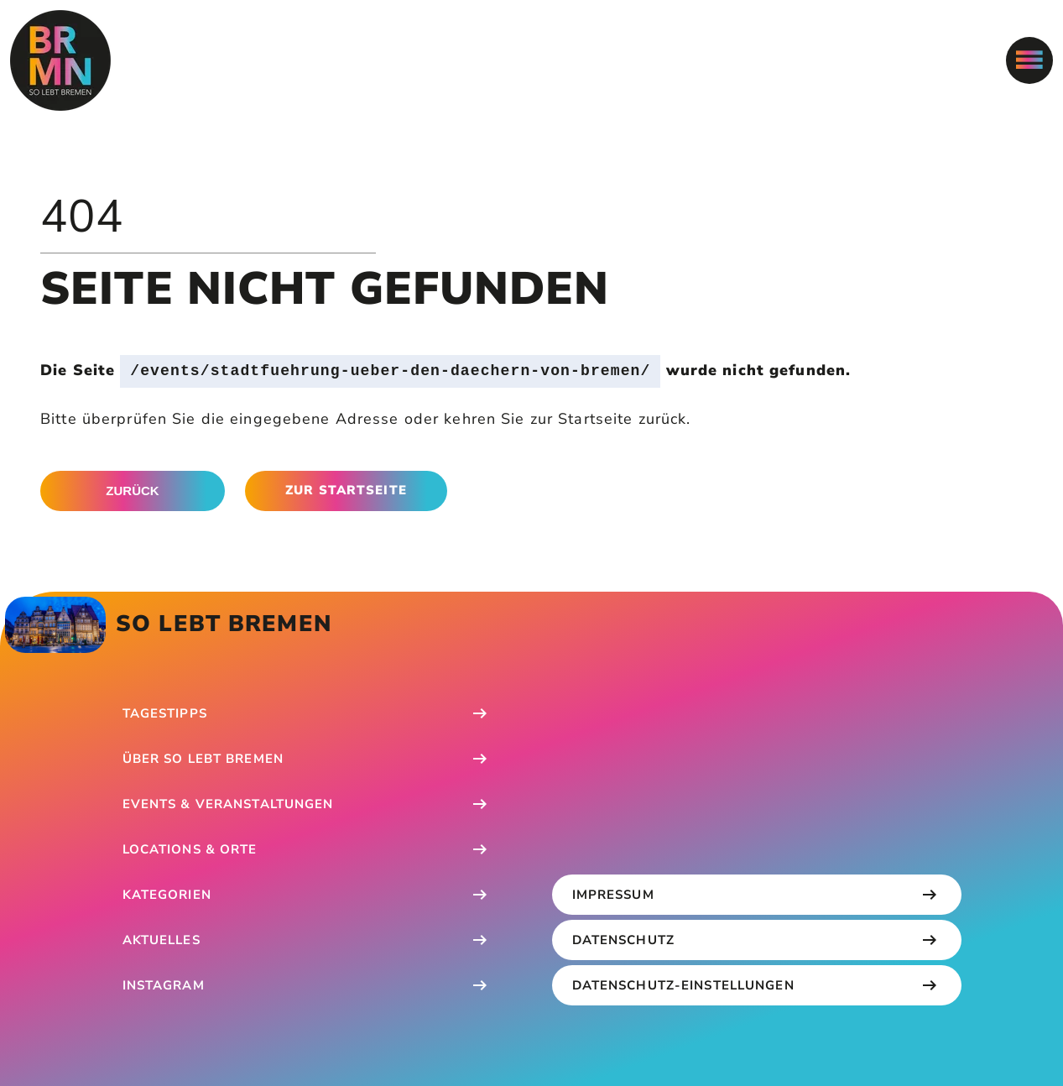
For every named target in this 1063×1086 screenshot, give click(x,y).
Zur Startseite (346, 490)
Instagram (163, 985)
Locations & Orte (190, 849)
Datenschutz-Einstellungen (683, 985)
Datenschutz (623, 940)
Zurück (132, 490)
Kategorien (166, 894)
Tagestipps (164, 713)
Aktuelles (161, 940)
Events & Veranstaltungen (228, 804)
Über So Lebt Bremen (203, 758)
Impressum (613, 894)
